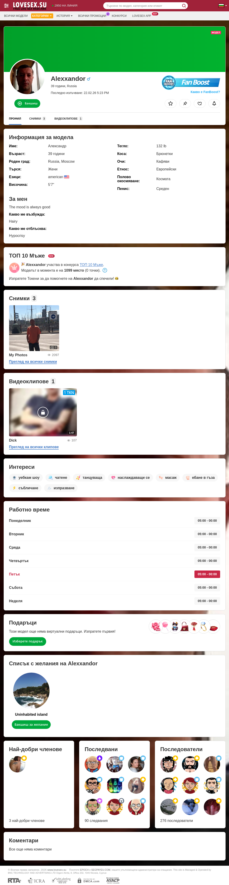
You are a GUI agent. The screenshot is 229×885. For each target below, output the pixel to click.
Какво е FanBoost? (205, 92)
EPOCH (84, 869)
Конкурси (119, 15)
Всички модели (16, 15)
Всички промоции (93, 15)
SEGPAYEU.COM (100, 869)
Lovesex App (143, 15)
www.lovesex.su (56, 869)
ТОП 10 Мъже (91, 265)
